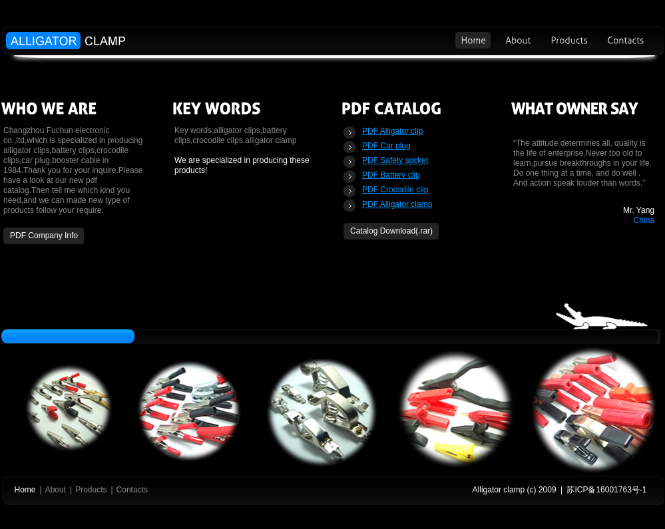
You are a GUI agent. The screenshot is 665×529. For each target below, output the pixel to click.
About (55, 489)
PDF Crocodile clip (395, 189)
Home (25, 489)
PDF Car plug (386, 145)
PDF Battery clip (391, 175)
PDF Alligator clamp (397, 204)
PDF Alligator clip (392, 131)
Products (91, 489)
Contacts (132, 489)
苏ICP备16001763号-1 (606, 489)
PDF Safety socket (395, 160)
